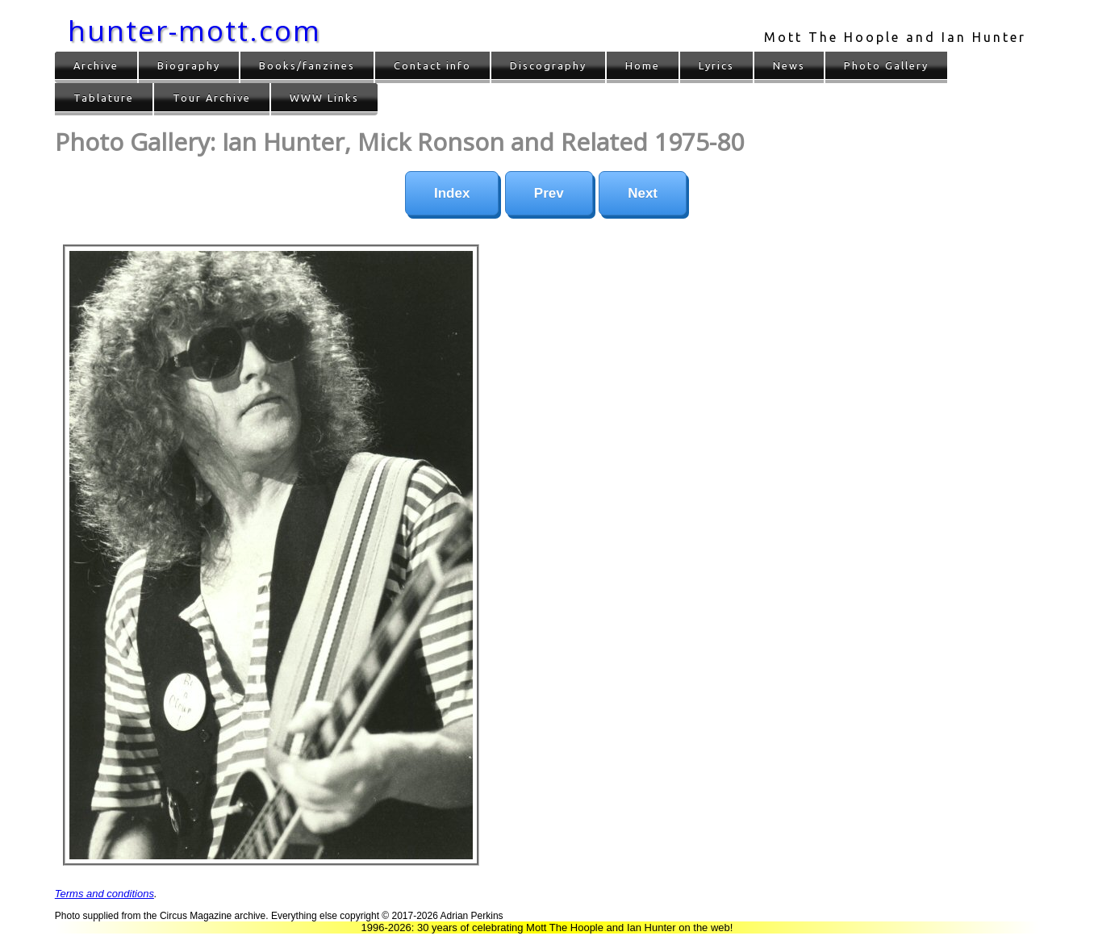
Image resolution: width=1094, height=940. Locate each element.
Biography (188, 65)
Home (642, 65)
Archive (96, 65)
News (789, 65)
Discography (548, 65)
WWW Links (324, 97)
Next (643, 193)
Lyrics (716, 65)
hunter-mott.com (194, 30)
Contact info (432, 65)
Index (452, 193)
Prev (549, 193)
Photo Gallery (886, 65)
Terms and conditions (104, 894)
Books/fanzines (307, 65)
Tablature (103, 97)
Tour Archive (212, 97)
